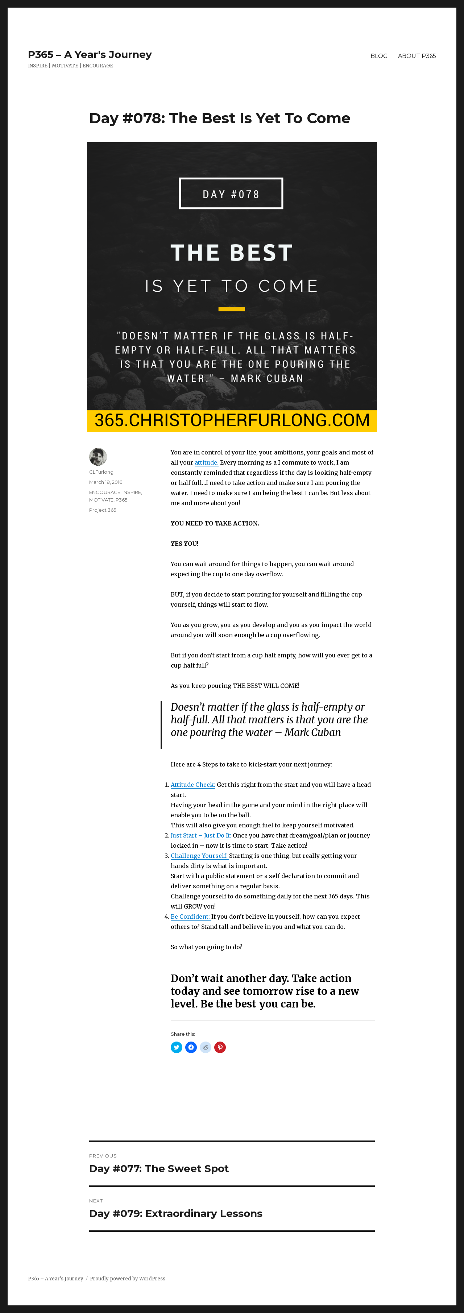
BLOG (379, 56)
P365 (121, 500)
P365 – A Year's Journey (90, 54)
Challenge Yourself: (200, 855)
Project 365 (102, 510)
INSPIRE (132, 492)
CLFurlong (101, 472)
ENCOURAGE (104, 492)
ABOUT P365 (417, 56)
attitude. (207, 462)
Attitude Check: (193, 784)
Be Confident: (191, 916)
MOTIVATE (101, 500)
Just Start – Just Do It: (201, 835)
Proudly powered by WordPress (127, 1279)
